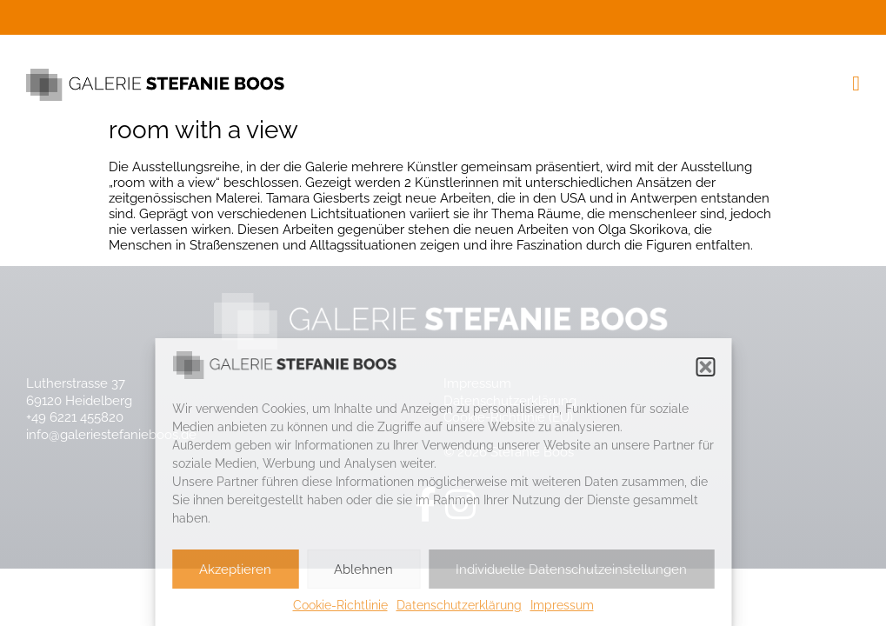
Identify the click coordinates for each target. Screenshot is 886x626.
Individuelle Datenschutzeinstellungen (571, 569)
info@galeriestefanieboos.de (111, 435)
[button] (705, 367)
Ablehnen (363, 569)
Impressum (562, 605)
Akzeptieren (235, 569)
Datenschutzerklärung (459, 605)
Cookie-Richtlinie (340, 605)
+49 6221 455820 (74, 417)
